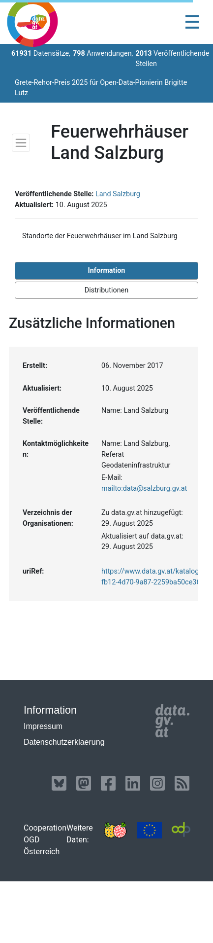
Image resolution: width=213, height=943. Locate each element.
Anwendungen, (103, 53)
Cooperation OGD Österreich (45, 839)
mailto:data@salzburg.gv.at (144, 488)
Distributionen (106, 290)
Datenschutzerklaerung (64, 742)
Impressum (43, 726)
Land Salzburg (117, 194)
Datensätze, (40, 53)
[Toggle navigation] (192, 22)
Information (106, 270)
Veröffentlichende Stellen (172, 59)
